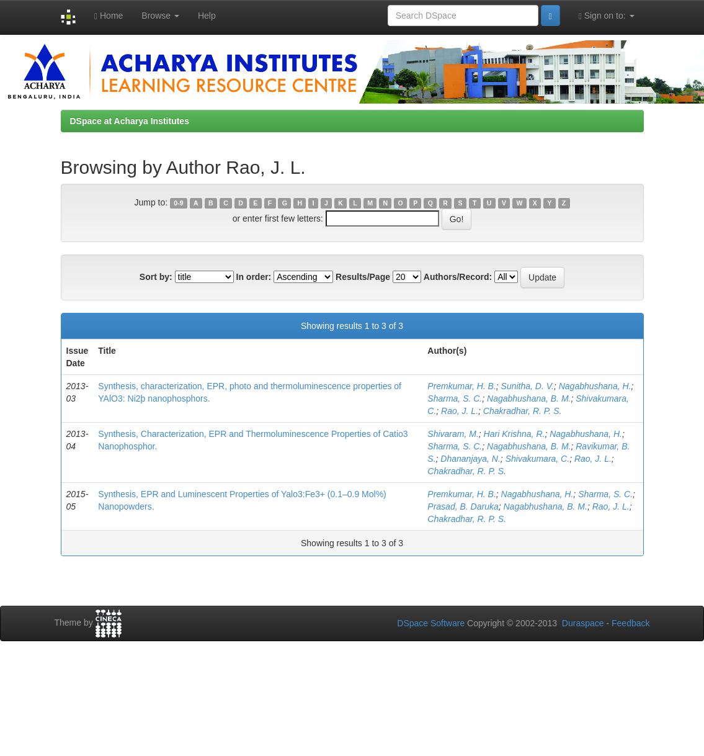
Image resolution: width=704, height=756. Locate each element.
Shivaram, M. (452, 434)
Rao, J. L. (459, 411)
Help (207, 15)
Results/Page (363, 277)
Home (108, 16)
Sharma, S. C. (454, 398)
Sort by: (156, 277)
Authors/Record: (458, 277)
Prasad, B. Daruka (462, 506)
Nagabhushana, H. (595, 386)
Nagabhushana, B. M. (529, 398)
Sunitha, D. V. (527, 386)
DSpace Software (431, 623)
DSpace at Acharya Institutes (129, 121)
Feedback (630, 623)
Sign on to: (607, 16)
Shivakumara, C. (537, 459)
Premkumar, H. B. (461, 386)
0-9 (178, 203)
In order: (254, 277)
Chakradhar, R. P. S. (522, 411)
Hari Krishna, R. (514, 434)
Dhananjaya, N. (470, 459)
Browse (160, 15)
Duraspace (583, 623)
